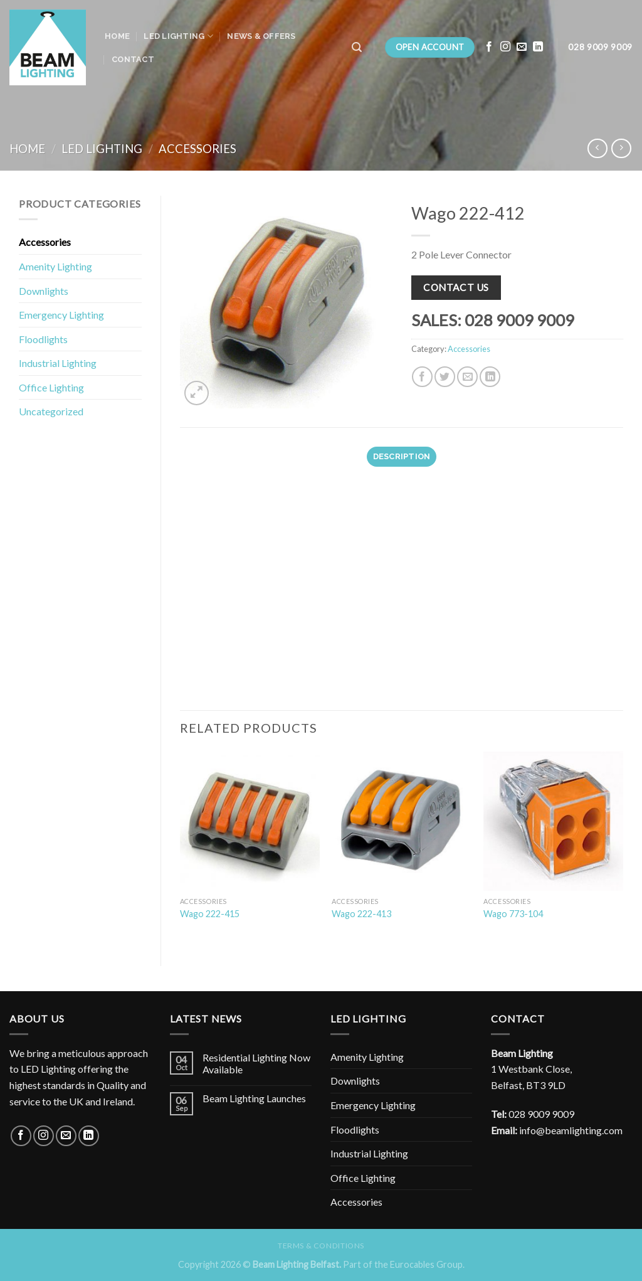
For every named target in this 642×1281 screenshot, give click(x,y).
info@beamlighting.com (571, 1130)
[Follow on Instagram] (505, 47)
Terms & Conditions (321, 1245)
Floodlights (43, 339)
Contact (133, 59)
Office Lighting (51, 387)
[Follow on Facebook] (489, 47)
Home (117, 36)
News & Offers (261, 36)
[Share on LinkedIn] (490, 376)
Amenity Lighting (55, 266)
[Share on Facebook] (422, 376)
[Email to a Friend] (467, 376)
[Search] (357, 47)
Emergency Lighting (61, 315)
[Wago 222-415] (250, 821)
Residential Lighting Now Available (256, 1063)
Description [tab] (402, 456)
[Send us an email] (522, 47)
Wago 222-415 (209, 913)
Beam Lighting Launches (254, 1098)
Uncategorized (51, 411)
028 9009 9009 (541, 1114)
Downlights (43, 291)
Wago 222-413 (361, 913)
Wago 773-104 (513, 913)
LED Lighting (178, 36)
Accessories (197, 149)
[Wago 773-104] (553, 821)
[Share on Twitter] (444, 376)
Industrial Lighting (58, 363)
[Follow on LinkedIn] (538, 47)
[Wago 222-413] (401, 821)
